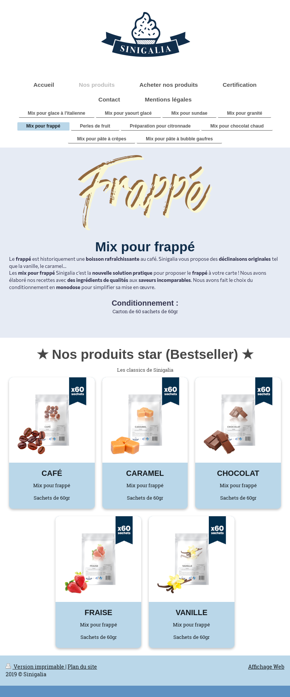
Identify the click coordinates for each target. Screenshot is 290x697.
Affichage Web (266, 666)
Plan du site (82, 666)
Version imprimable (35, 666)
